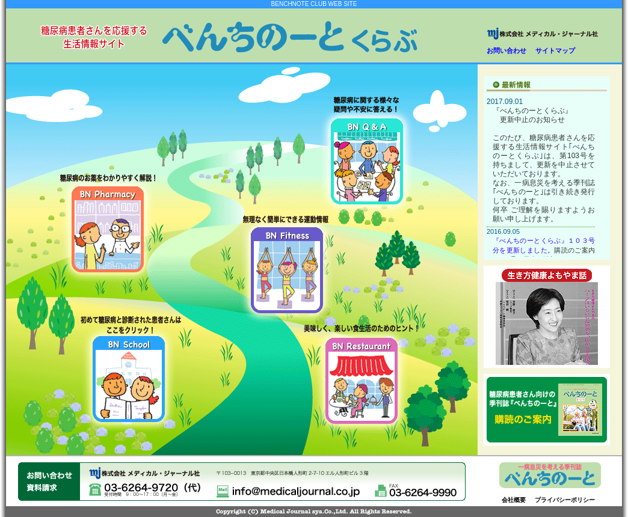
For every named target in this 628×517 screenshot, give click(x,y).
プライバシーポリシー (565, 500)
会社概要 (514, 500)
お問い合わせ (506, 50)
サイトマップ (555, 50)
